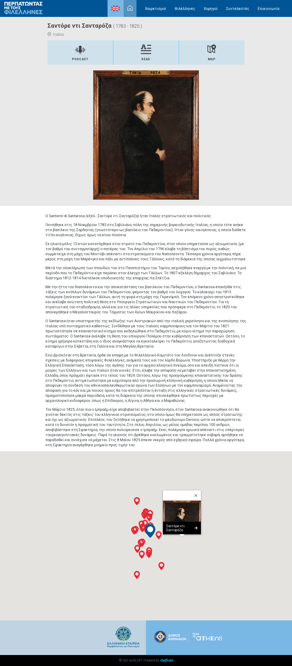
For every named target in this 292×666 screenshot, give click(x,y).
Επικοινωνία (268, 8)
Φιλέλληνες (185, 8)
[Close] (196, 495)
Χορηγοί (211, 8)
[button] (141, 543)
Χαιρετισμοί (155, 8)
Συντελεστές (237, 8)
